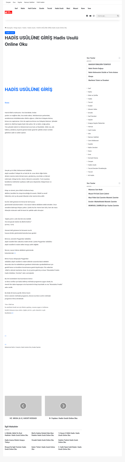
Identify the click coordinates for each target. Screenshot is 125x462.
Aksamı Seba (92, 109)
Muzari (75, 8)
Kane (83, 8)
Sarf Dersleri (92, 116)
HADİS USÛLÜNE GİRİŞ (28, 89)
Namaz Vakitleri (29, 2)
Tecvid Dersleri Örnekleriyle (97, 168)
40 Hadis (91, 175)
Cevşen (8, 2)
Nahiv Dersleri (93, 147)
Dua (14, 2)
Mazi (68, 8)
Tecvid (49, 8)
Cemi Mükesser (93, 140)
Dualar (90, 106)
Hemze (90, 126)
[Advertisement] (43, 67)
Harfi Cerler (32, 8)
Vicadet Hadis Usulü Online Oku (43, 440)
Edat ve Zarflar (93, 95)
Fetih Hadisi (40, 2)
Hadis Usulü (59, 8)
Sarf (16, 8)
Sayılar (20, 2)
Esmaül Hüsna (93, 158)
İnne (89, 8)
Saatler (90, 144)
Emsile (41, 8)
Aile (89, 133)
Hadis (24, 28)
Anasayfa (9, 28)
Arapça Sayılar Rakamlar (96, 123)
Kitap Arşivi (17, 28)
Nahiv (23, 8)
